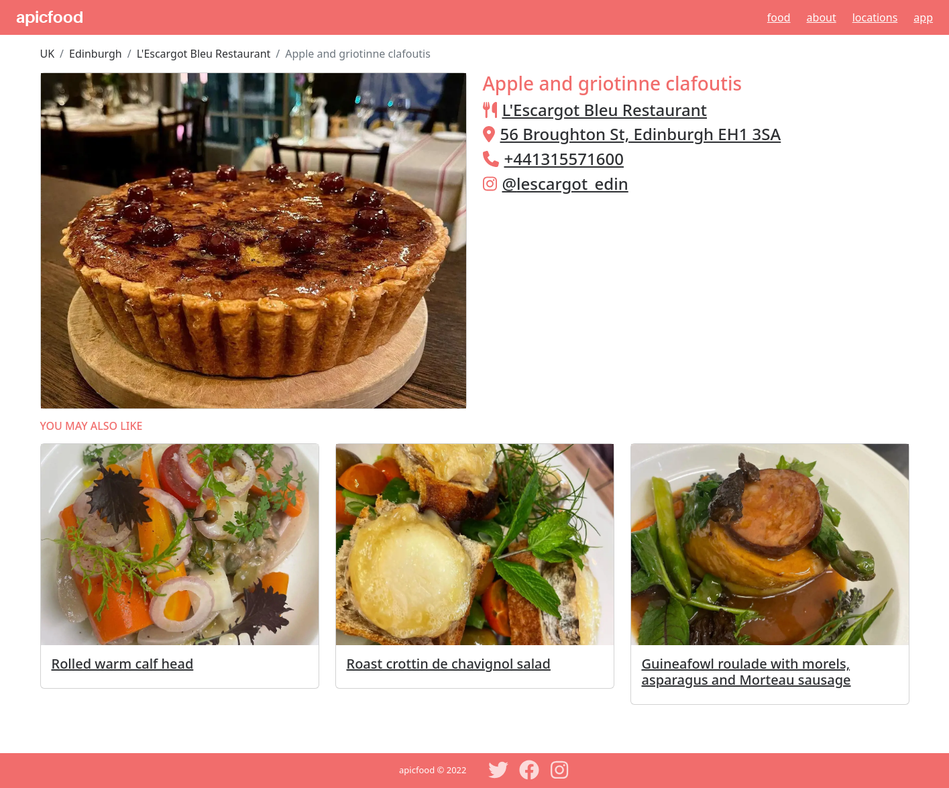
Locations (875, 17)
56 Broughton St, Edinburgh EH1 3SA (640, 134)
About (821, 17)
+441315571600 (564, 159)
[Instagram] (560, 770)
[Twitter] (498, 770)
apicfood (49, 17)
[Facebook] (529, 770)
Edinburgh (95, 53)
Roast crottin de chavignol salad (449, 664)
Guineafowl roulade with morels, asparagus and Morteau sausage (746, 672)
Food (779, 17)
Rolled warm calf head (123, 664)
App (923, 17)
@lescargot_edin (565, 183)
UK (47, 53)
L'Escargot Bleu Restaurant (204, 53)
